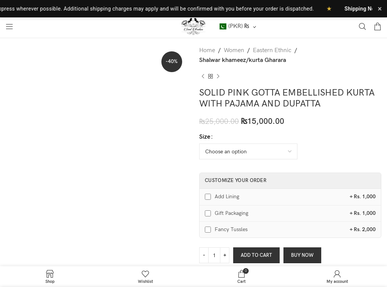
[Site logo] (193, 26)
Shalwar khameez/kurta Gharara (242, 60)
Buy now (302, 255)
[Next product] (218, 76)
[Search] (362, 26)
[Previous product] (203, 76)
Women (234, 50)
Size (204, 136)
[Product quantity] (214, 255)
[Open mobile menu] (9, 26)
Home (207, 50)
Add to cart (256, 255)
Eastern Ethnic (272, 50)
